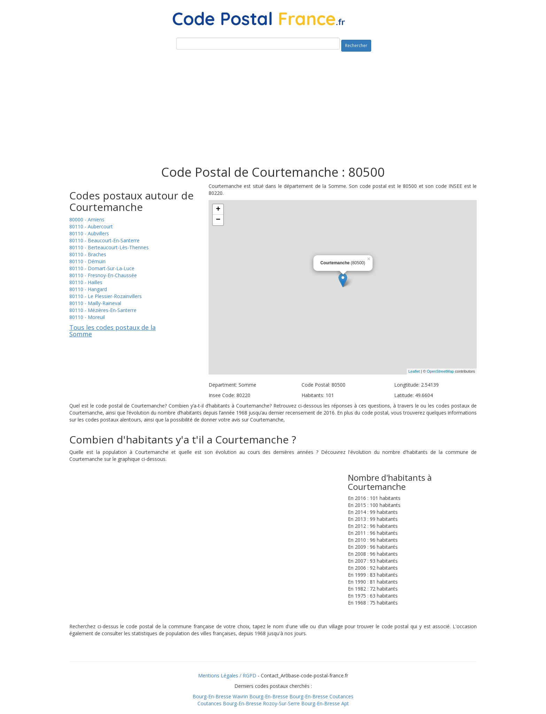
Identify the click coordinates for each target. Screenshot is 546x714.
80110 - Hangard (88, 289)
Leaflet (414, 371)
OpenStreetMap (440, 371)
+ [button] (218, 209)
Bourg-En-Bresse (212, 696)
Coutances (341, 696)
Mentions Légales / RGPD (227, 675)
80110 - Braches (87, 254)
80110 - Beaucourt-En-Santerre (104, 240)
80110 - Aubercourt (91, 226)
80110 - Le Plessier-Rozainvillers (105, 296)
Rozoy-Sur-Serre (281, 703)
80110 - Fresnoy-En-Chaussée (103, 275)
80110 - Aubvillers (89, 233)
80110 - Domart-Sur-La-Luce (101, 268)
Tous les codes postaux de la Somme (112, 331)
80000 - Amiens (86, 219)
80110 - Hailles (85, 282)
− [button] (218, 220)
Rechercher (356, 45)
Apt (345, 703)
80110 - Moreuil (87, 317)
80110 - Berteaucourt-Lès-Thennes (109, 247)
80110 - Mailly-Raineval (95, 303)
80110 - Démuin (87, 261)
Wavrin (240, 696)
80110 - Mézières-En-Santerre (102, 310)
